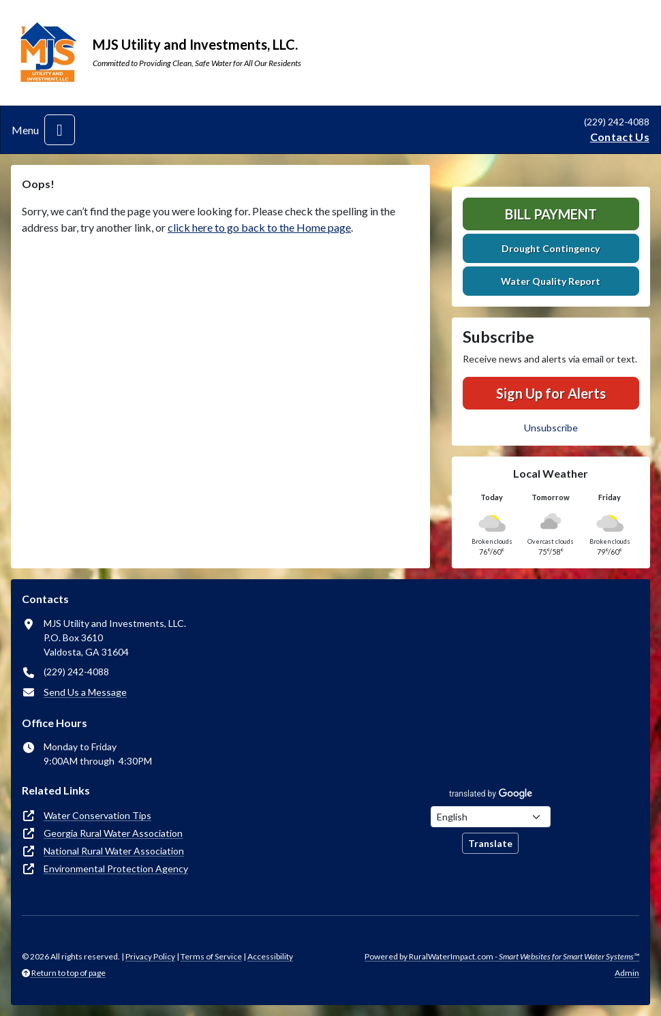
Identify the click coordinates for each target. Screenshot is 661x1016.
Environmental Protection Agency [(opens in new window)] (116, 868)
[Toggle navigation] (59, 129)
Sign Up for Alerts (551, 393)
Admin (627, 973)
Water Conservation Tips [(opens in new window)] (97, 815)
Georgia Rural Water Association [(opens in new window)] (113, 833)
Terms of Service (211, 956)
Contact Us (619, 136)
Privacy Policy (150, 956)
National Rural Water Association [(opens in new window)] (114, 851)
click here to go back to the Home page (259, 227)
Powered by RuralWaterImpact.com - (502, 956)
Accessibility (270, 956)
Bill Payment (551, 214)
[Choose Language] (491, 816)
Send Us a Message (85, 692)
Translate (490, 843)
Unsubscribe (551, 427)
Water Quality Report (550, 281)
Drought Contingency (551, 248)
